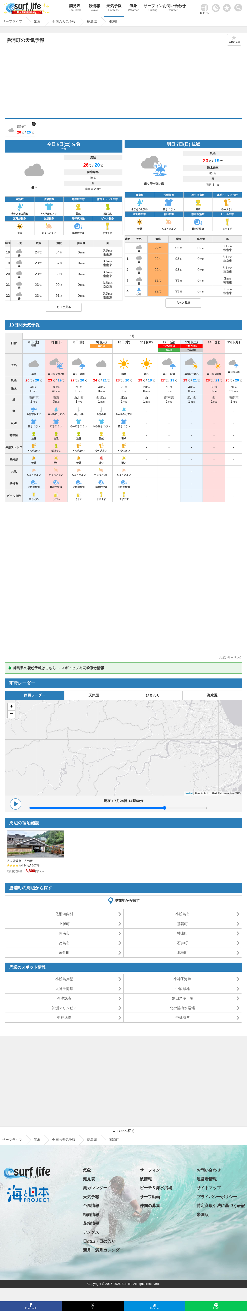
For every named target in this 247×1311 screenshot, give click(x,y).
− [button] (11, 714)
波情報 (94, 8)
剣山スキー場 (182, 998)
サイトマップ (209, 1188)
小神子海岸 (182, 979)
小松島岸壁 (64, 979)
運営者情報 (207, 1179)
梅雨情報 (91, 1214)
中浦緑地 (182, 989)
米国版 (203, 1214)
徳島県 (92, 1140)
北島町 (182, 952)
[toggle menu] (239, 6)
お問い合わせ (172, 8)
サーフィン (153, 8)
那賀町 (182, 924)
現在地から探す (127, 900)
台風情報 (91, 1205)
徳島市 (64, 943)
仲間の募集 (150, 1205)
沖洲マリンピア (64, 1008)
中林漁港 (64, 1017)
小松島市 (182, 914)
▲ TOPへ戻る (123, 1131)
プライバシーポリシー (217, 1197)
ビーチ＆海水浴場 (156, 1188)
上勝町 (64, 924)
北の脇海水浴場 (182, 1008)
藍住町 (64, 952)
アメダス (91, 1232)
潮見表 (74, 8)
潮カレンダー (95, 1188)
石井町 (182, 943)
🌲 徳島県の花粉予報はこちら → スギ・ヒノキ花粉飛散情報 (56, 668)
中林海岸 (182, 1017)
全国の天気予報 (63, 1140)
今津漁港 (64, 998)
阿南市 (64, 933)
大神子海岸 (64, 989)
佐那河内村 (64, 914)
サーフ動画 (150, 1197)
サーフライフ (12, 1140)
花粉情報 (91, 1223)
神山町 (182, 933)
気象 (133, 8)
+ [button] (11, 706)
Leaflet (189, 793)
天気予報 (114, 8)
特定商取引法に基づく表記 (221, 1205)
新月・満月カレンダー (103, 1250)
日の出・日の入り (99, 1241)
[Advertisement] (123, 82)
